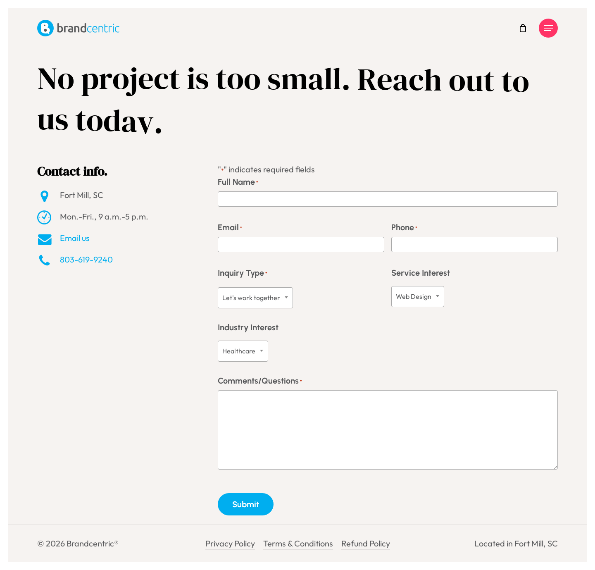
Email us (75, 238)
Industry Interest (248, 327)
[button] (548, 28)
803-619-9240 (86, 259)
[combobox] (255, 297)
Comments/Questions (260, 382)
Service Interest (420, 273)
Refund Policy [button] (365, 543)
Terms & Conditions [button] (298, 543)
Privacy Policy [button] (230, 543)
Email (230, 228)
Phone (404, 228)
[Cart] (522, 28)
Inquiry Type (242, 274)
